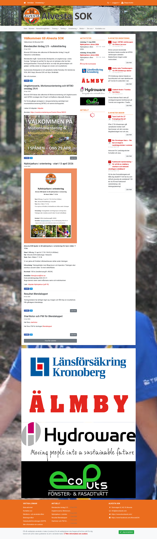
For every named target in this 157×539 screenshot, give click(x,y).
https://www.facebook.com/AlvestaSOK (125, 518)
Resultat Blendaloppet (36, 293)
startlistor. (34, 322)
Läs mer (73, 158)
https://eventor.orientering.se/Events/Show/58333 (48, 112)
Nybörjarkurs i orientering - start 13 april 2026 (48, 163)
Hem (25, 29)
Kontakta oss (100, 29)
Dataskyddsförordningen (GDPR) (34, 521)
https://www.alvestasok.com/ (122, 514)
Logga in (115, 3)
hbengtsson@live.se (38, 276)
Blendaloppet (47, 326)
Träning (54, 29)
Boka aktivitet (28, 507)
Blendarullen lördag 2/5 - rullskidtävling (45, 46)
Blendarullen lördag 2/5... (60, 507)
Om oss (90, 29)
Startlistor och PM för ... (60, 521)
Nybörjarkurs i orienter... (60, 514)
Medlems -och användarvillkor (33, 514)
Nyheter (31, 29)
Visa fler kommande (88, 64)
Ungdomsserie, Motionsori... (61, 511)
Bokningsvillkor (28, 518)
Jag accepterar (126, 532)
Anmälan (30, 3)
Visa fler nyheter (50, 341)
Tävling (63, 29)
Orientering (39, 3)
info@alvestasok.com (119, 511)
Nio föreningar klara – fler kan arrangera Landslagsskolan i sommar (122, 142)
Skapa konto (127, 3)
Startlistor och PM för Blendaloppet (43, 316)
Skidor (81, 29)
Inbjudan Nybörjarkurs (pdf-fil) (38, 284)
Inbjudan (40, 108)
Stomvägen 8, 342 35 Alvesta (122, 507)
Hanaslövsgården (42, 29)
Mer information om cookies (33, 524)
